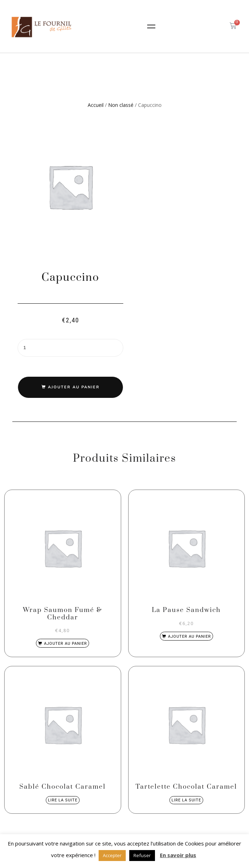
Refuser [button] (142, 855)
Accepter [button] (112, 855)
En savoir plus (178, 855)
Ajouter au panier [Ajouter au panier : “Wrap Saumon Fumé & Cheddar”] (65, 643)
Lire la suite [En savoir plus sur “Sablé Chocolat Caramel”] (62, 800)
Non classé (120, 105)
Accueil (96, 105)
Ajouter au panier (74, 387)
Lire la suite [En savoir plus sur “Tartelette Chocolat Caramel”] (186, 800)
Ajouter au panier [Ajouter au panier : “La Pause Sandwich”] (189, 636)
